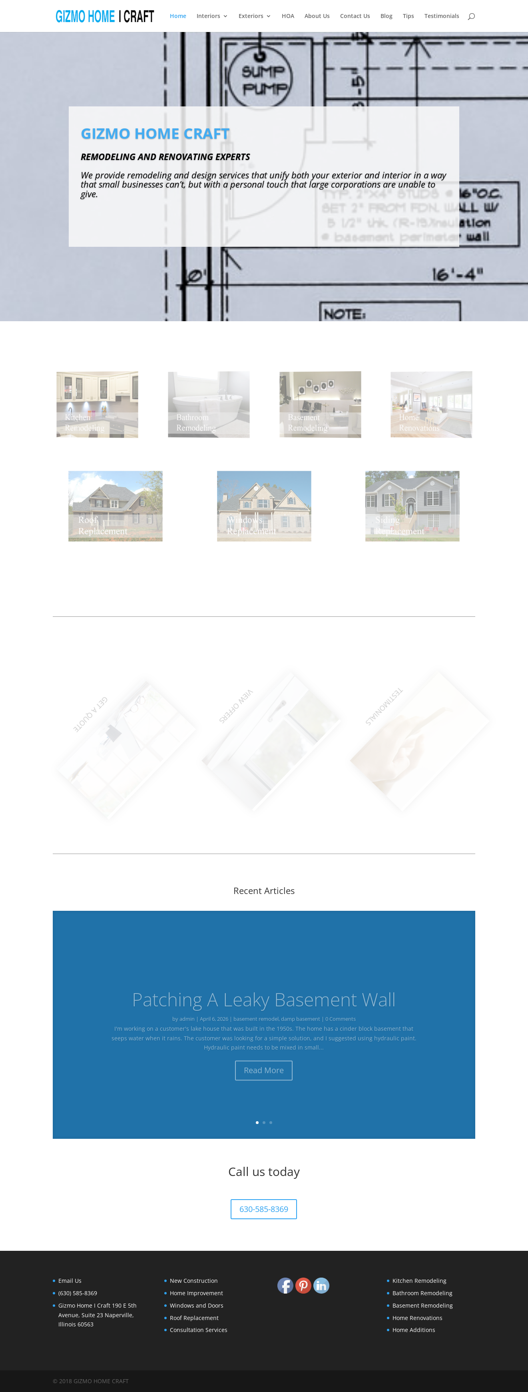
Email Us (70, 1280)
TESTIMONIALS (409, 694)
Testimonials (441, 16)
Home (178, 16)
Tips (408, 16)
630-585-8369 (263, 1209)
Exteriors (251, 16)
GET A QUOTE (112, 704)
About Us (317, 16)
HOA (288, 16)
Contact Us (355, 16)
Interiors (208, 16)
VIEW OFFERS (260, 694)
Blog (387, 16)
